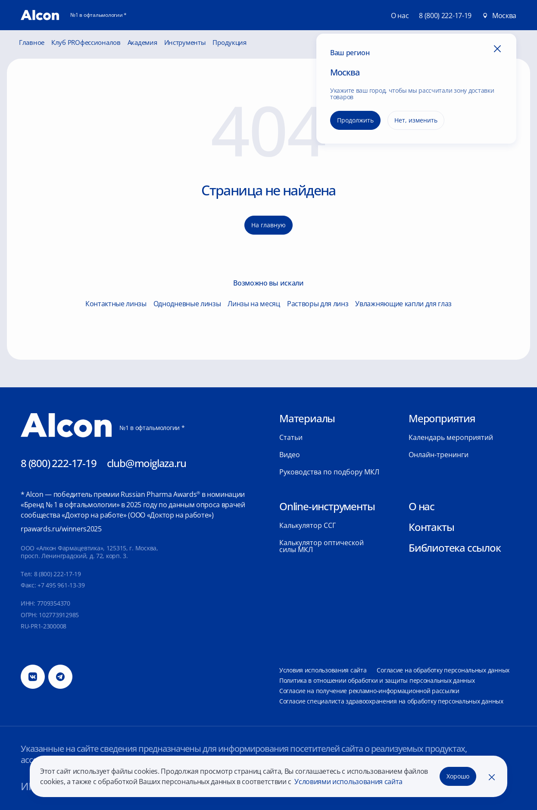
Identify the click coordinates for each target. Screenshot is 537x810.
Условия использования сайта (322, 670)
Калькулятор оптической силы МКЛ (321, 546)
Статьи (291, 437)
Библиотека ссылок (455, 548)
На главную (268, 225)
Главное (31, 42)
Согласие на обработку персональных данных (443, 670)
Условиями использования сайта (348, 781)
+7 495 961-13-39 (61, 585)
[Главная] (40, 15)
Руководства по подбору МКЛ (329, 472)
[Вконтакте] (33, 677)
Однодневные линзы (187, 303)
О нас (421, 506)
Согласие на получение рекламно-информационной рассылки (369, 691)
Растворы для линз (318, 303)
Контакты (431, 527)
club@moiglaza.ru (146, 463)
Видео (289, 454)
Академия (142, 42)
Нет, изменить (415, 120)
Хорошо (457, 776)
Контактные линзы (116, 303)
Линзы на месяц (254, 303)
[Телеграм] (60, 677)
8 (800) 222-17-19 (445, 15)
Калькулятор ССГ (307, 525)
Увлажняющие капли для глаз (403, 303)
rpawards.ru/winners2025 (61, 529)
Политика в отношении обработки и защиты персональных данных (377, 680)
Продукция (229, 42)
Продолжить (355, 120)
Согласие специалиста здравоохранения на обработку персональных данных (391, 701)
